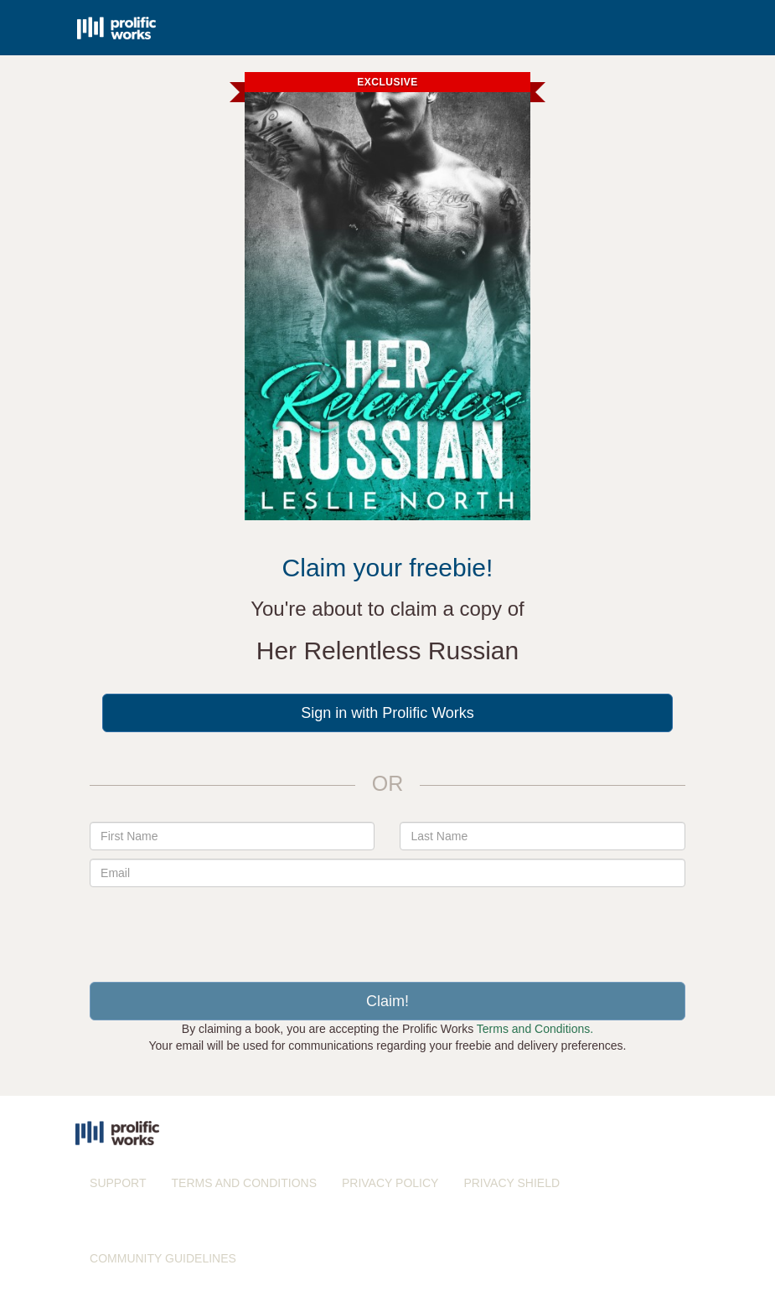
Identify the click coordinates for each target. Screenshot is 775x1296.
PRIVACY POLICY (390, 1183)
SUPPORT (118, 1183)
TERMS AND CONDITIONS (244, 1183)
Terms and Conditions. (535, 1028)
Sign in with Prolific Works (387, 713)
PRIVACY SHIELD (511, 1183)
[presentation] (387, 928)
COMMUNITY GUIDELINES (163, 1258)
